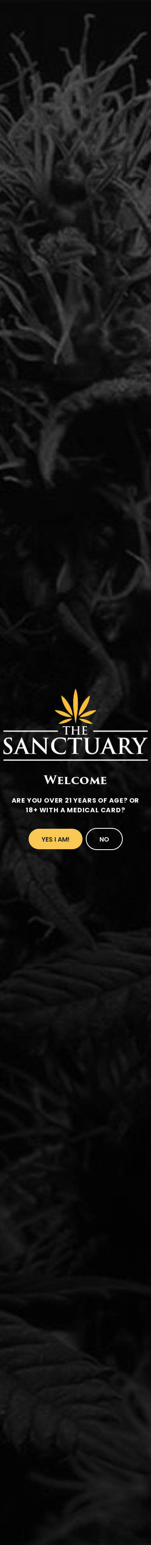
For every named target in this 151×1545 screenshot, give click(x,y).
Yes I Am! (55, 839)
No (104, 839)
